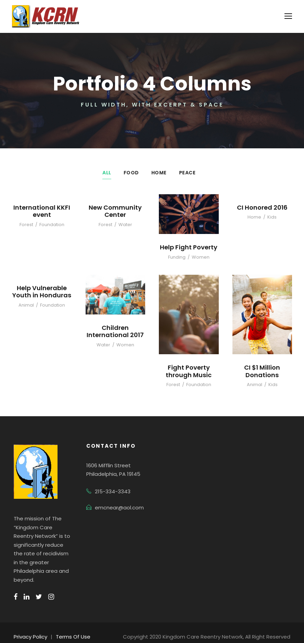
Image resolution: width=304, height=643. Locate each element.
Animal (28, 305)
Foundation (51, 224)
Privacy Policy (30, 628)
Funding (178, 257)
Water (124, 224)
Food (131, 172)
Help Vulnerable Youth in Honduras (41, 291)
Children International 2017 (115, 331)
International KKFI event (41, 211)
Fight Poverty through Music (188, 371)
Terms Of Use (69, 628)
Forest (28, 224)
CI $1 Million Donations (262, 371)
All (107, 172)
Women (199, 257)
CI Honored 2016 (262, 207)
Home (158, 172)
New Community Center (115, 211)
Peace (187, 172)
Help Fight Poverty (189, 247)
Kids (271, 217)
